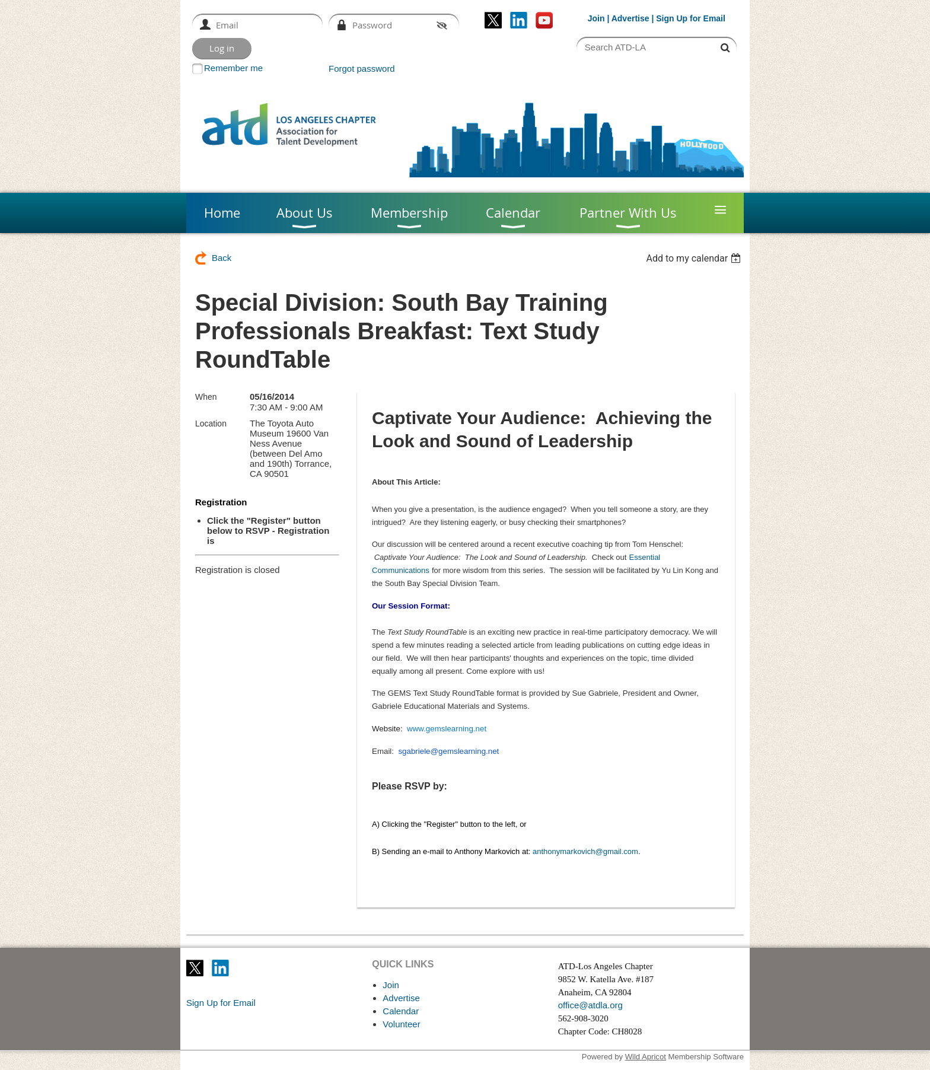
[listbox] (695, 258)
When (206, 397)
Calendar (401, 1011)
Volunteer (401, 1024)
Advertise (630, 18)
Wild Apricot (645, 1056)
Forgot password (362, 68)
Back (221, 258)
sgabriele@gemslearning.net (448, 751)
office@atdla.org (590, 1005)
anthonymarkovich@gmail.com (585, 851)
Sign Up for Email (221, 1003)
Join (596, 18)
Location (211, 423)
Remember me (233, 68)
